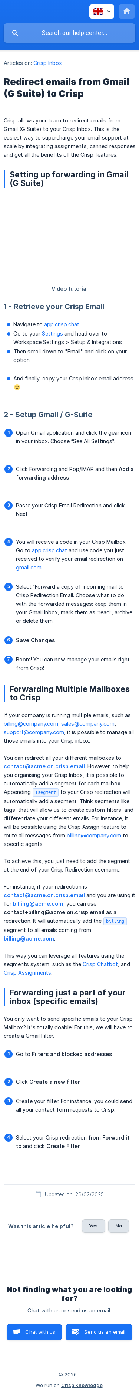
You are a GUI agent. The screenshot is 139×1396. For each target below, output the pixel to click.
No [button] (118, 1226)
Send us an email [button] (104, 1332)
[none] (101, 11)
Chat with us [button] (40, 1332)
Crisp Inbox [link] (47, 63)
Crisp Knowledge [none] (82, 1385)
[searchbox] (69, 33)
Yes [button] (93, 1226)
